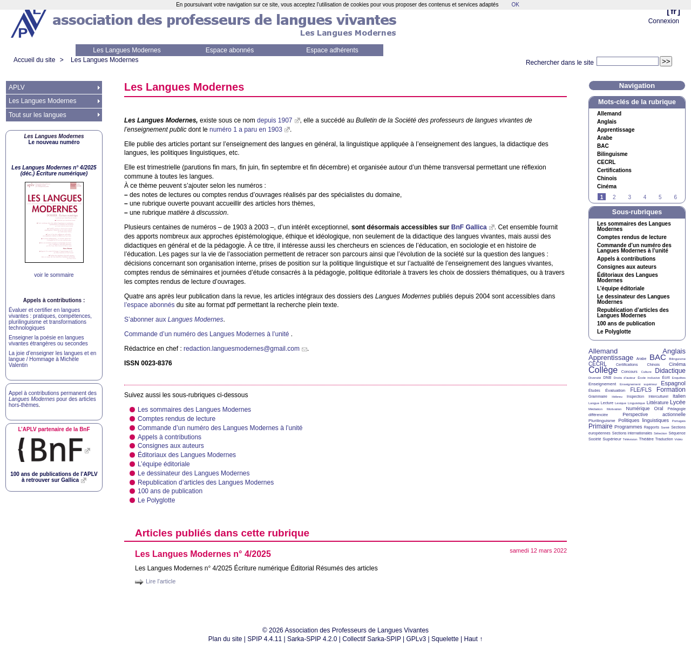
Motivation (614, 409)
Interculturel (658, 396)
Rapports (651, 427)
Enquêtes (679, 377)
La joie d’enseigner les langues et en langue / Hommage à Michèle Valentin (52, 359)
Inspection (635, 396)
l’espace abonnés (149, 305)
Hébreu (617, 396)
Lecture (607, 403)
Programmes (628, 427)
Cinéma (607, 186)
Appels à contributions (169, 437)
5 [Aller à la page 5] (660, 197)
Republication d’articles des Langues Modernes (206, 482)
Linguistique (636, 403)
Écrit (665, 377)
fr (673, 11)
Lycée (678, 402)
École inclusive (649, 377)
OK (515, 5)
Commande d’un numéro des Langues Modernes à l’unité (207, 334)
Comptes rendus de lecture (176, 419)
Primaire (600, 426)
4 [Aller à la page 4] (645, 197)
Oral (658, 408)
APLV (17, 87)
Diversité (594, 377)
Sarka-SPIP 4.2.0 (312, 639)
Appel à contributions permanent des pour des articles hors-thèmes (53, 399)
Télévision (630, 439)
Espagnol (673, 383)
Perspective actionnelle (654, 414)
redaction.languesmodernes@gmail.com (242, 348)
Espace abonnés (230, 50)
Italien (679, 396)
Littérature (658, 402)
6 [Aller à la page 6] (675, 197)
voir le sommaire (53, 275)
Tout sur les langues (37, 115)
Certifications (614, 170)
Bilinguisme (612, 154)
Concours (629, 371)
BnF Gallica (469, 227)
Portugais (679, 421)
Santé (665, 427)
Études (594, 390)
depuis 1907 (274, 120)
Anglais (607, 122)
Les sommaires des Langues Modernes (194, 409)
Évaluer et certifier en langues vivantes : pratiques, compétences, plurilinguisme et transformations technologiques (50, 319)
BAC (657, 357)
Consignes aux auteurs (171, 446)
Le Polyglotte (156, 500)
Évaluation (615, 390)
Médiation (595, 409)
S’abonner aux (173, 319)
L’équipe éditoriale (164, 464)
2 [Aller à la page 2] (614, 197)
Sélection (660, 433)
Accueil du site (34, 60)
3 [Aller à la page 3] (629, 197)
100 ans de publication (170, 491)
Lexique (620, 403)
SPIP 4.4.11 (264, 639)
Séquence (677, 433)
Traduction (664, 439)
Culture (646, 371)
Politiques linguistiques (643, 420)
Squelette (445, 639)
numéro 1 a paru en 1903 (245, 129)
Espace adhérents (332, 50)
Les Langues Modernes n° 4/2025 (203, 554)
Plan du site (225, 639)
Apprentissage (615, 130)
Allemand (609, 114)
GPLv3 (416, 639)
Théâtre (646, 439)
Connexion (663, 21)
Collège (603, 370)
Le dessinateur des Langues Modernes (193, 473)
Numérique (637, 408)
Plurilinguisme (601, 420)
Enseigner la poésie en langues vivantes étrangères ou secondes (48, 340)
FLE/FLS (640, 390)
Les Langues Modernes (126, 50)
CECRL (597, 364)
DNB (608, 377)
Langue (593, 403)
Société (594, 439)
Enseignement (602, 384)
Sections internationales (632, 433)
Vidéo (678, 439)
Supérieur (611, 439)
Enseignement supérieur (638, 384)
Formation (671, 389)
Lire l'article (160, 581)
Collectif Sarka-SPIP (371, 639)
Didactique (670, 371)
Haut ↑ (473, 639)
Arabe (604, 138)
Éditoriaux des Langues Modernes (187, 455)
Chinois (607, 178)
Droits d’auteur (624, 377)
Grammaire (597, 396)
